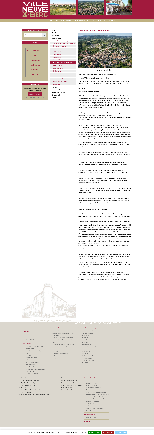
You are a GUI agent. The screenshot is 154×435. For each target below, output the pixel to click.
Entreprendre (57, 65)
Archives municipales (31, 357)
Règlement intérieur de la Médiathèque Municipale (35, 394)
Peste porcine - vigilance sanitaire (96, 399)
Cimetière (28, 355)
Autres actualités (30, 339)
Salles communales (31, 360)
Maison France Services (60, 356)
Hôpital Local (56, 71)
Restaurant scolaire (66, 387)
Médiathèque (55, 87)
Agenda (28, 335)
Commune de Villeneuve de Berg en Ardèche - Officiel (35, 62)
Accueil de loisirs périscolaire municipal (72, 385)
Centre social (56, 57)
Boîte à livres (24, 387)
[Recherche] (33, 35)
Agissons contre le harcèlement (96, 408)
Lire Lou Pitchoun (35, 94)
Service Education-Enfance (68, 383)
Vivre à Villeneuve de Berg (63, 20)
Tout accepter (94, 432)
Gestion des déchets (93, 401)
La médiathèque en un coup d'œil (30, 380)
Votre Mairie (54, 35)
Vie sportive (56, 51)
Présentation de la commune (105, 20)
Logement (56, 351)
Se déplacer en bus (58, 79)
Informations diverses (57, 92)
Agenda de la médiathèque (28, 383)
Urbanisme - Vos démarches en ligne (64, 344)
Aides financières (92, 406)
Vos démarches (55, 38)
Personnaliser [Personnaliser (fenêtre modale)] (121, 432)
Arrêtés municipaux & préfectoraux (35, 369)
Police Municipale (30, 364)
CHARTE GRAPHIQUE (32, 373)
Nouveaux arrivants (59, 46)
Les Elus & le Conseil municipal (34, 346)
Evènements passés (66, 390)
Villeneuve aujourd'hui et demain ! (64, 43)
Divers (55, 358)
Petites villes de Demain (32, 362)
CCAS (27, 353)
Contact (53, 97)
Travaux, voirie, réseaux (32, 337)
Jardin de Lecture (26, 392)
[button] (44, 35)
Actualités (53, 33)
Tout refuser (108, 432)
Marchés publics (58, 349)
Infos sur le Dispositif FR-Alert (95, 397)
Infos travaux (91, 403)
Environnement (57, 68)
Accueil (52, 30)
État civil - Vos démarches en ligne (63, 337)
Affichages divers (30, 371)
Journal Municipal (30, 367)
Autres (89, 410)
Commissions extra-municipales (34, 351)
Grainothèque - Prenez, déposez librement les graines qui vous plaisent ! (41, 390)
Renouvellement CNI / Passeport (63, 347)
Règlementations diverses (61, 353)
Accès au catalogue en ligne (28, 385)
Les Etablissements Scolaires (69, 380)
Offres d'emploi (55, 95)
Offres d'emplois (91, 417)
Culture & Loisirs (58, 60)
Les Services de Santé (59, 81)
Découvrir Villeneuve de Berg (84, 20)
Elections (56, 335)
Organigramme (30, 348)
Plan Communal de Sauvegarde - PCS (63, 75)
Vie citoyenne (57, 49)
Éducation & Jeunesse (57, 90)
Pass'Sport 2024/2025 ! (94, 385)
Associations (56, 54)
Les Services (56, 84)
